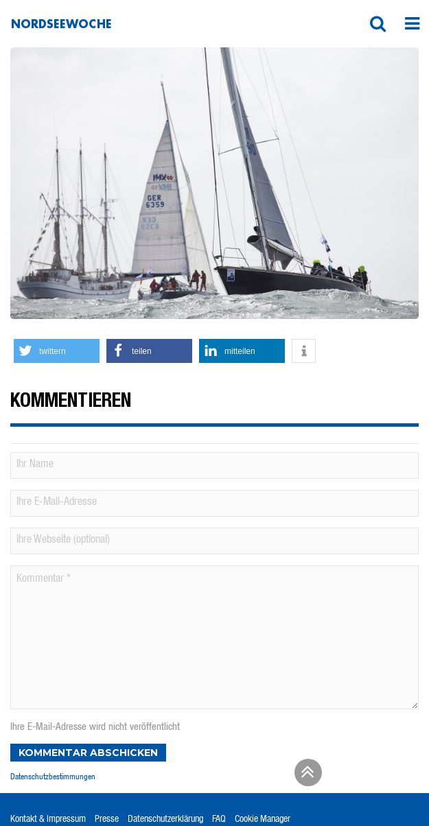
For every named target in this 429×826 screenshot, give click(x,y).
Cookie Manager (262, 820)
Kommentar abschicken (88, 752)
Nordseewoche (61, 23)
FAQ (219, 820)
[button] (377, 24)
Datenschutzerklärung (165, 820)
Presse (107, 820)
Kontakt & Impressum (48, 820)
